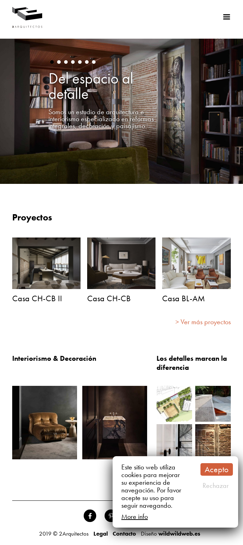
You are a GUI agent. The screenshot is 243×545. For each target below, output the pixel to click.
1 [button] (51, 62)
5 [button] (79, 62)
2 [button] (58, 62)
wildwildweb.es (179, 533)
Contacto (124, 533)
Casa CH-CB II (37, 298)
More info (134, 516)
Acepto (217, 469)
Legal (100, 533)
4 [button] (72, 62)
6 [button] (86, 62)
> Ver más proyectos (203, 321)
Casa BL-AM (183, 298)
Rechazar (216, 485)
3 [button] (65, 62)
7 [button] (93, 62)
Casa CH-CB (109, 298)
